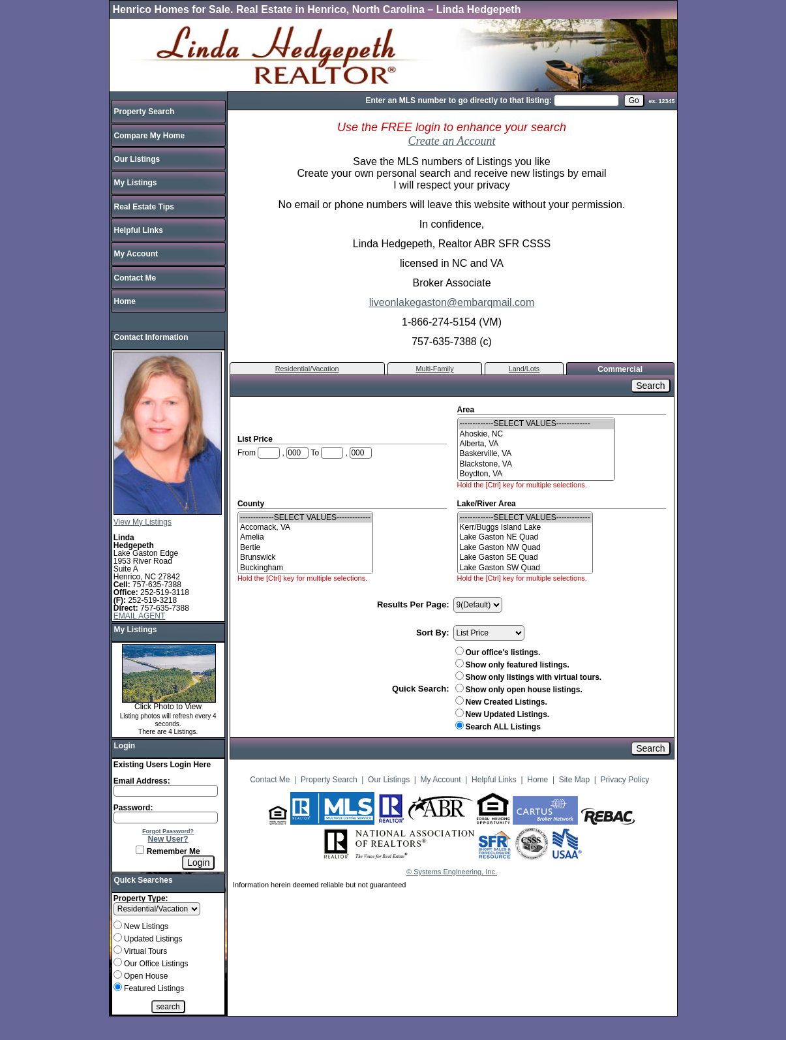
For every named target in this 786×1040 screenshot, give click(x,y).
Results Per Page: (413, 604)
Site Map (574, 779)
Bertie (305, 548)
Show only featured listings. (512, 664)
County (252, 503)
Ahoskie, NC (536, 434)
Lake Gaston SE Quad (525, 557)
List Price (256, 439)
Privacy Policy (625, 779)
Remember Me (168, 851)
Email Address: (141, 781)
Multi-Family (434, 369)
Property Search (144, 111)
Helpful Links (138, 230)
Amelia (305, 537)
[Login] (198, 862)
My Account (136, 253)
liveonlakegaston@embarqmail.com (452, 302)
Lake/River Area (488, 503)
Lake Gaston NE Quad (525, 537)
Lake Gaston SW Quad (525, 568)
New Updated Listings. (502, 714)
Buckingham (305, 568)
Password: (133, 807)
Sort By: (432, 632)
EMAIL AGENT (139, 615)
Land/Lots (524, 369)
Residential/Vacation (307, 369)
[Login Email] (165, 791)
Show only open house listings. (518, 689)
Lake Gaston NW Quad (525, 548)
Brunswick (305, 557)
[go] (634, 100)
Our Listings (137, 159)
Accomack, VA (305, 527)
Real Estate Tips (144, 206)
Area (467, 409)
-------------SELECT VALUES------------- (536, 424)
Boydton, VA (536, 474)
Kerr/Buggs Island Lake (525, 527)
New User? (168, 839)
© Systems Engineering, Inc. (451, 872)
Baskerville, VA (536, 454)
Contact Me (135, 278)
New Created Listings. (501, 702)
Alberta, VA (536, 444)
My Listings (135, 182)
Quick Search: (420, 689)
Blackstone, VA (536, 464)
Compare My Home (149, 135)
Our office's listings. (498, 652)
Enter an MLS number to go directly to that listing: (458, 100)
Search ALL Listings (498, 726)
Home (125, 301)
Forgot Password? (168, 831)
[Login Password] (165, 817)
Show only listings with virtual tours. (528, 677)
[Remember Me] (140, 850)
